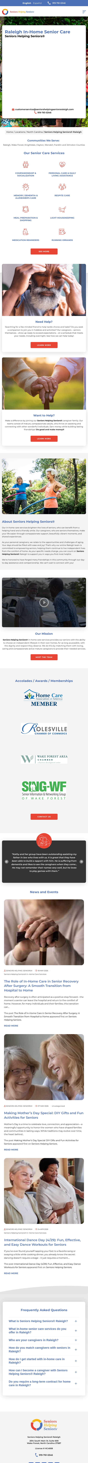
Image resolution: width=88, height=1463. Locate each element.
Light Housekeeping (62, 218)
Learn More (44, 345)
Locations (20, 132)
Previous (6, 862)
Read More (11, 1025)
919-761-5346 (56, 3)
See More (44, 251)
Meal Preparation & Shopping (26, 219)
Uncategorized (58, 1106)
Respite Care (62, 195)
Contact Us (44, 817)
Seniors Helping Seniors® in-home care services (25, 974)
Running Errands (62, 240)
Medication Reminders (25, 240)
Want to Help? (44, 415)
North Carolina (35, 132)
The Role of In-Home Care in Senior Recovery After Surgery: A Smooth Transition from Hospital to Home (41, 985)
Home (9, 132)
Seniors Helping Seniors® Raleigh (44, 1440)
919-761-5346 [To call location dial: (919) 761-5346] (44, 112)
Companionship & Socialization (25, 174)
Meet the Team (44, 657)
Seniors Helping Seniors (44, 1144)
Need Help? (44, 321)
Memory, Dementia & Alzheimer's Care (26, 196)
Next (81, 862)
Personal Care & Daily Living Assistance (62, 174)
